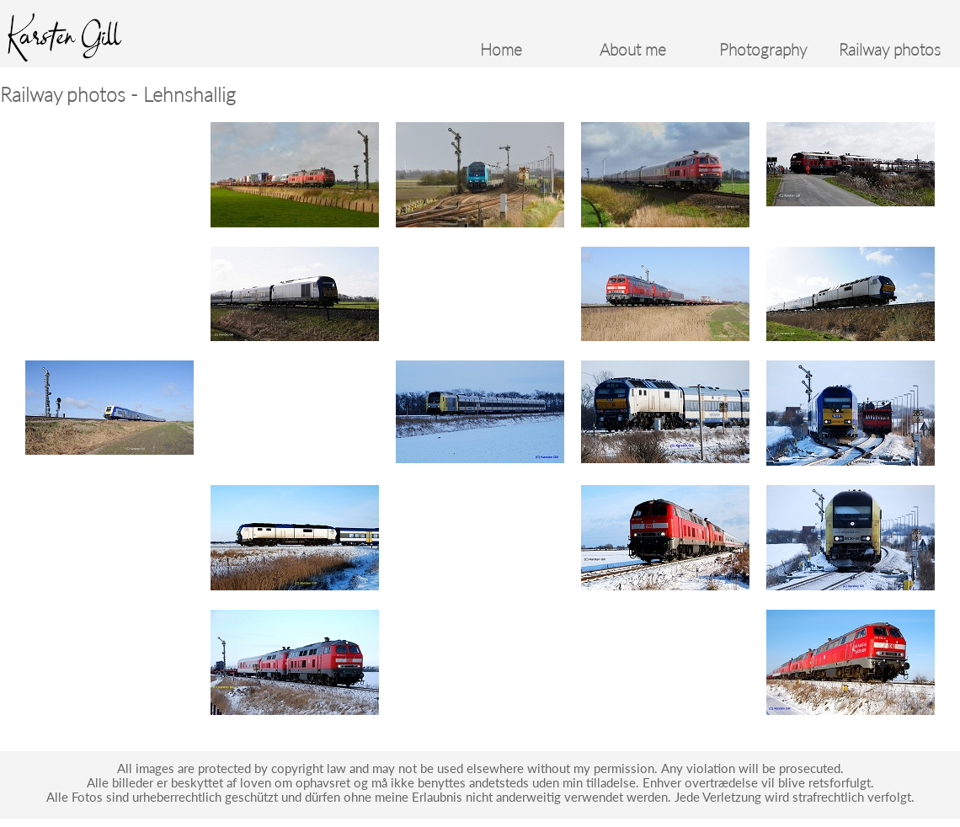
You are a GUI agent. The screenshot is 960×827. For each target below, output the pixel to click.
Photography (763, 49)
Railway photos (890, 49)
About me (633, 49)
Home (501, 49)
